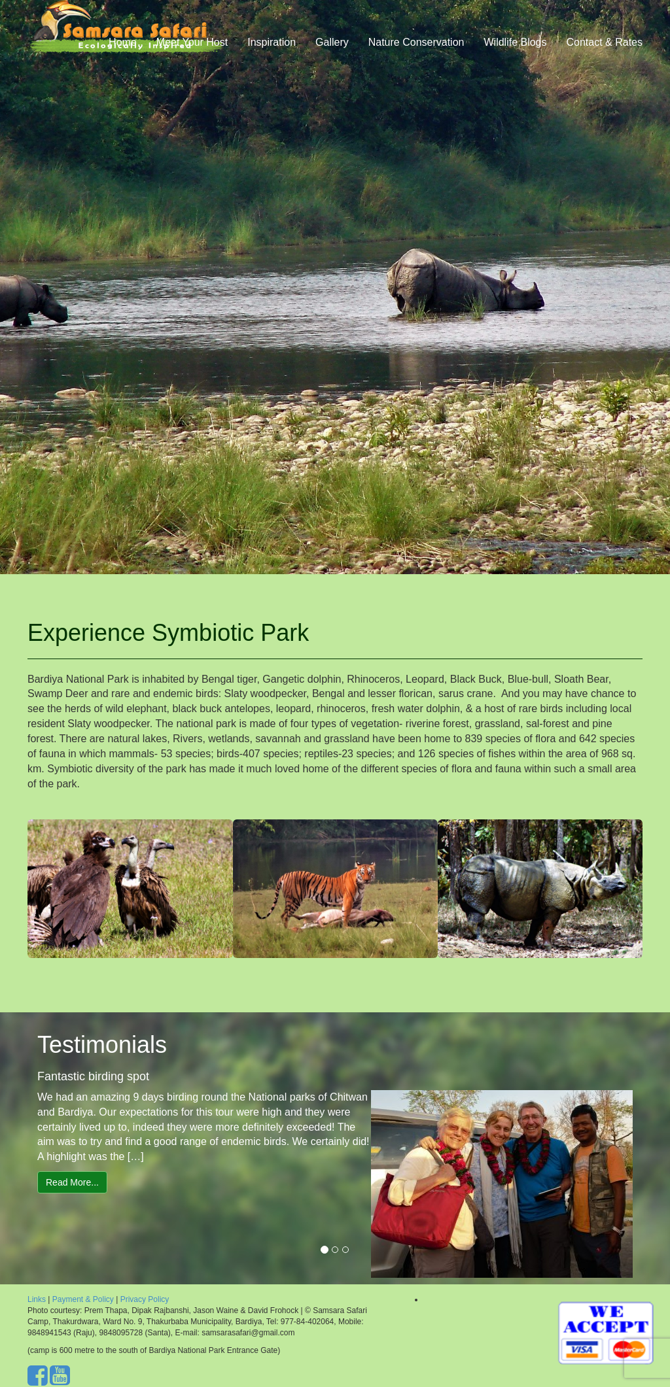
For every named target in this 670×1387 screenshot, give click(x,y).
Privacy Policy (144, 1299)
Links (36, 1299)
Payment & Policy (84, 1299)
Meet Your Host (192, 55)
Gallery (332, 55)
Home (123, 55)
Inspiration (271, 55)
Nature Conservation (416, 55)
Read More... (72, 1182)
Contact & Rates (605, 55)
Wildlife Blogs (515, 55)
